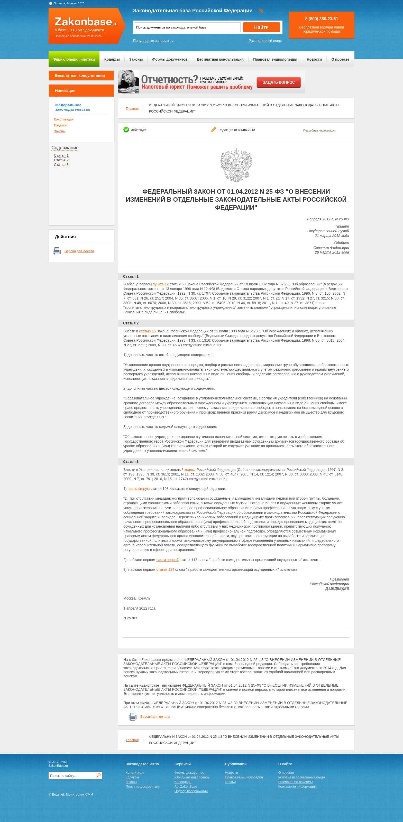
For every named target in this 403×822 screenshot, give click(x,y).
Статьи (230, 782)
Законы (136, 59)
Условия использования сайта (301, 777)
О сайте (285, 764)
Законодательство (142, 764)
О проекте (340, 59)
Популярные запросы (151, 41)
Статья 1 (61, 155)
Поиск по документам (142, 786)
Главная (132, 108)
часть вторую (138, 489)
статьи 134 (166, 569)
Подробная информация (319, 130)
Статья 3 (61, 165)
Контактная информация (297, 786)
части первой (168, 560)
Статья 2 (61, 160)
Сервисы (183, 764)
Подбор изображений (191, 791)
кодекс (190, 470)
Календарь (183, 782)
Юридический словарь (192, 777)
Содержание (64, 147)
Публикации (235, 764)
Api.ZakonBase (186, 786)
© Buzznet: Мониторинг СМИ (71, 794)
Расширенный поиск (265, 41)
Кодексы (112, 59)
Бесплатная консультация (220, 59)
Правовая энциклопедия (275, 59)
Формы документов (170, 59)
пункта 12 (161, 284)
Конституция (64, 119)
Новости (314, 59)
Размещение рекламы (295, 782)
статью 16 (147, 331)
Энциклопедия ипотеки (74, 59)
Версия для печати (79, 251)
